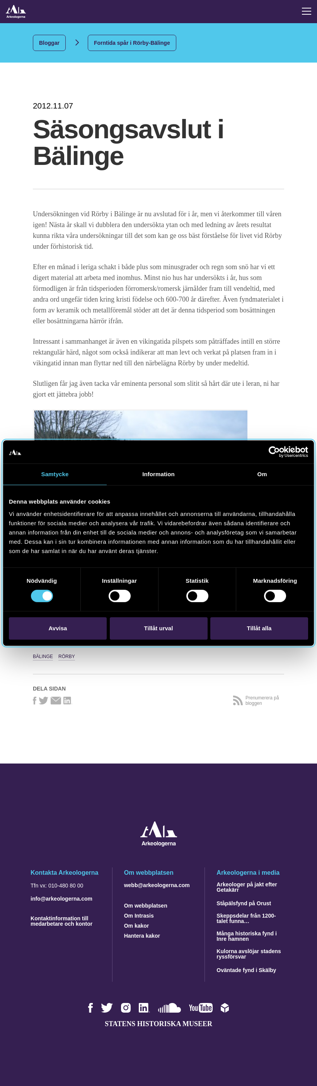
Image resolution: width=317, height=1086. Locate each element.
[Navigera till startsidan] (158, 844)
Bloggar (49, 43)
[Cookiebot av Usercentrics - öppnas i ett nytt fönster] (274, 452)
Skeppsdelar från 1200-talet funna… (246, 918)
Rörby (66, 656)
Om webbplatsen (145, 905)
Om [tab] (262, 474)
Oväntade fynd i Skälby (246, 970)
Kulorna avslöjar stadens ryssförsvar (248, 954)
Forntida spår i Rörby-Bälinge (132, 43)
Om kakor (136, 925)
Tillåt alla (259, 628)
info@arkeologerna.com (61, 898)
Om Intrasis (139, 915)
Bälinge (43, 656)
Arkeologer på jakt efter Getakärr (246, 887)
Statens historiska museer (158, 1024)
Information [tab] (158, 474)
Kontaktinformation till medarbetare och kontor (61, 921)
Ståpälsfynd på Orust (243, 903)
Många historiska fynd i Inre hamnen (246, 936)
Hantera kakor (142, 935)
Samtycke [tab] (55, 474)
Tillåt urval (158, 628)
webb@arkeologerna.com (157, 885)
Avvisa (58, 628)
